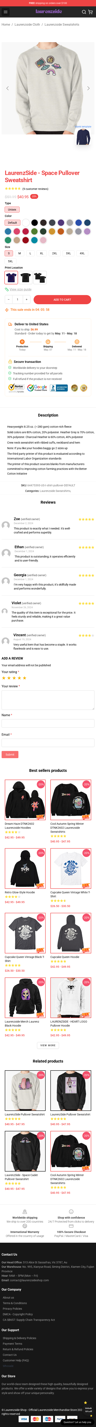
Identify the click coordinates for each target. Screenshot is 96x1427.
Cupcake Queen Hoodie (64, 957)
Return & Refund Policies (18, 1349)
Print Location (14, 267)
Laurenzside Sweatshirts (62, 24)
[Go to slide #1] (37, 157)
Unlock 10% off (88, 1409)
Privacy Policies (12, 1308)
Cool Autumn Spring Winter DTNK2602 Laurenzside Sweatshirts (67, 827)
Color (8, 216)
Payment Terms (12, 1343)
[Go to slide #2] (58, 157)
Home (6, 24)
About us (8, 1297)
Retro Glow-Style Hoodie (20, 892)
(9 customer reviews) (35, 188)
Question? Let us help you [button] (77, 1422)
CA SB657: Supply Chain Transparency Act (29, 1319)
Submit (10, 754)
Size (7, 247)
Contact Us (10, 1354)
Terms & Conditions (15, 1303)
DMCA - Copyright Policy (18, 1314)
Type (8, 203)
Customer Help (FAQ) (16, 1360)
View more (48, 1045)
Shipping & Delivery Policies (19, 1338)
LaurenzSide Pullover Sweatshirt (25, 1114)
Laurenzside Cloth (27, 24)
